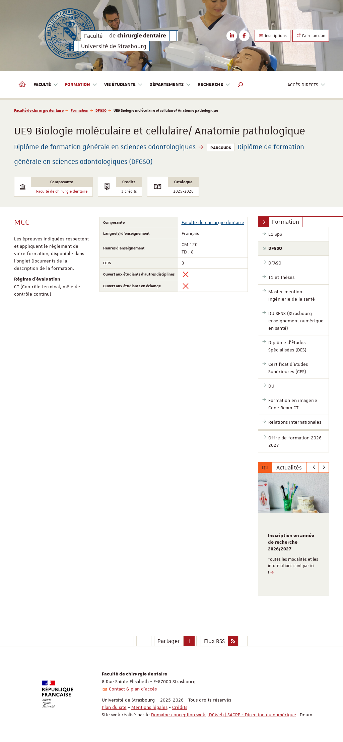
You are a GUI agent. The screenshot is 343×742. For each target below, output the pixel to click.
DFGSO (101, 110)
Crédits (179, 707)
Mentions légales (149, 707)
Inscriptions (272, 35)
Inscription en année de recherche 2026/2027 (291, 542)
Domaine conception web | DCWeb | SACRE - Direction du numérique (223, 715)
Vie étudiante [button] (123, 85)
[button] (240, 84)
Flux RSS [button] (214, 641)
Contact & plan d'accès (133, 689)
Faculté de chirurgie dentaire (39, 110)
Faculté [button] (45, 85)
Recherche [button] (214, 85)
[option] (293, 534)
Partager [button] (168, 641)
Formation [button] (81, 85)
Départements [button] (170, 85)
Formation (79, 110)
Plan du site (114, 707)
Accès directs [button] (306, 85)
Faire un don (310, 35)
